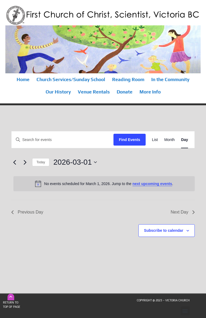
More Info (150, 92)
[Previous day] (14, 162)
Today (40, 162)
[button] (185, 310)
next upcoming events (152, 184)
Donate (125, 92)
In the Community (170, 79)
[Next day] (25, 162)
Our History (58, 92)
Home (23, 79)
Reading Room (128, 79)
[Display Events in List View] (155, 139)
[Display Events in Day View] (184, 139)
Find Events (129, 140)
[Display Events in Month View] (169, 139)
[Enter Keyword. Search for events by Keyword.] (62, 139)
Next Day (183, 212)
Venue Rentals (94, 92)
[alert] (104, 183)
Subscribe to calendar (163, 230)
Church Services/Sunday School (70, 79)
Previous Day (27, 212)
